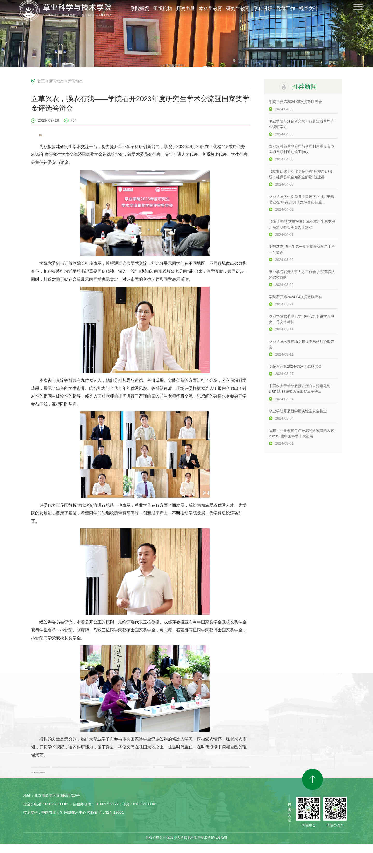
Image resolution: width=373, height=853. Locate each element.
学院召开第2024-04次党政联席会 (295, 297)
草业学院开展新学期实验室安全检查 (298, 411)
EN (341, 12)
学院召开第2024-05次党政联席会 (295, 102)
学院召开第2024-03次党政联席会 (295, 366)
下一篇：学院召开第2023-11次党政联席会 (70, 777)
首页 (41, 81)
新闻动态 (56, 81)
